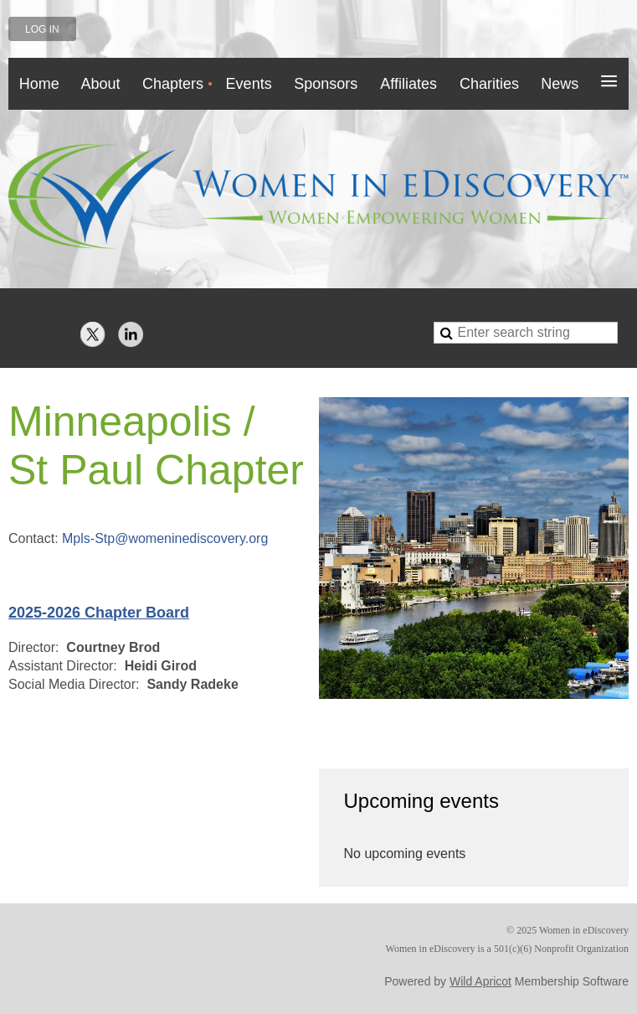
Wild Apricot (480, 981)
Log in (42, 29)
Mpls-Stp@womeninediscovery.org (165, 538)
